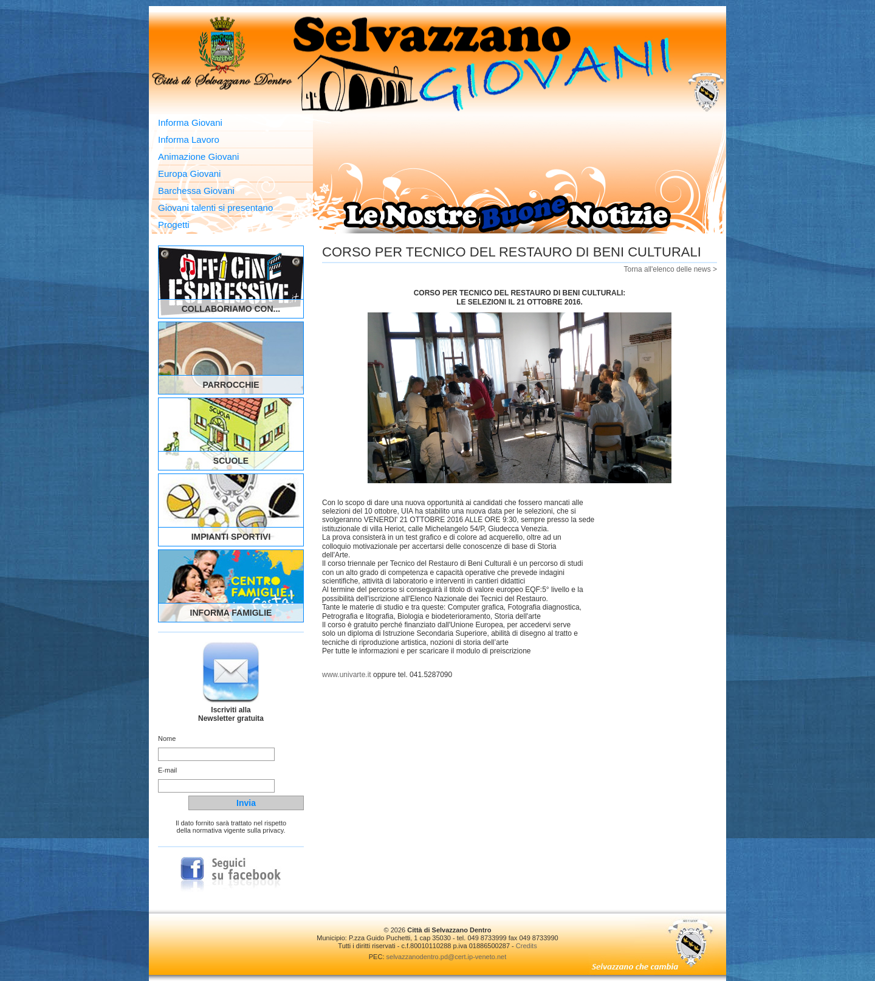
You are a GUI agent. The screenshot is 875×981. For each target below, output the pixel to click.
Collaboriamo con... (231, 309)
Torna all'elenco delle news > (670, 269)
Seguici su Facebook (231, 874)
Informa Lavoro (188, 139)
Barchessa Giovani (196, 190)
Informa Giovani (190, 122)
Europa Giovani (189, 173)
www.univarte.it (346, 674)
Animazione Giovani (198, 156)
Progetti (174, 224)
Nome (167, 738)
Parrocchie (230, 385)
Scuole (231, 461)
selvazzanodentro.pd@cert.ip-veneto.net (446, 956)
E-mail (167, 770)
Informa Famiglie (231, 613)
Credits (526, 945)
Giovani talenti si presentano (215, 207)
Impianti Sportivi (231, 537)
